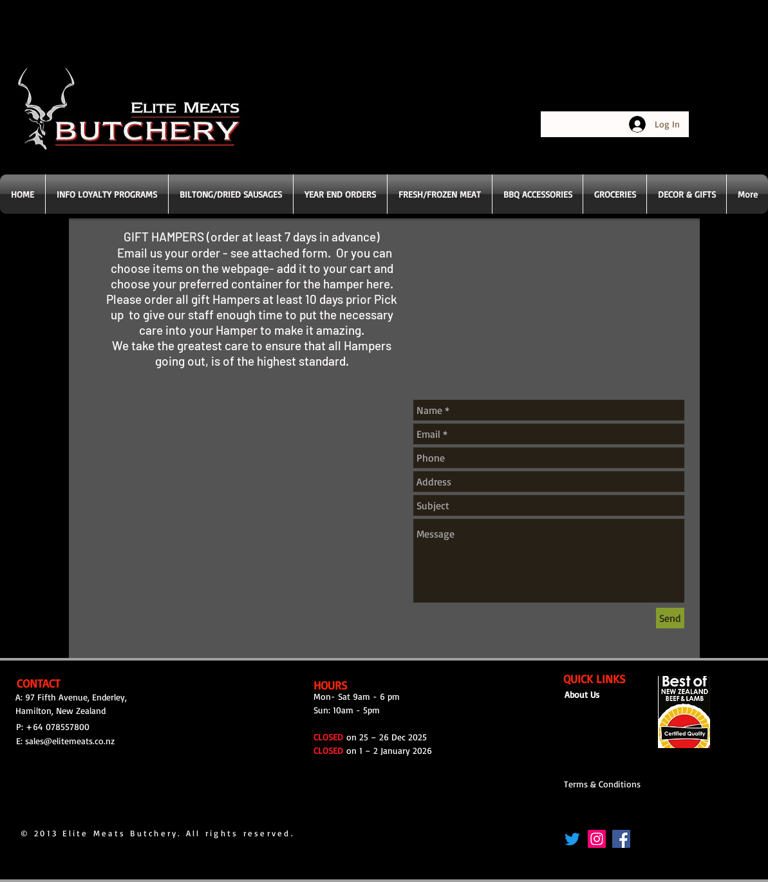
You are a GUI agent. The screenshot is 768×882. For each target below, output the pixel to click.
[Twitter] (572, 839)
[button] (440, 194)
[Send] (670, 618)
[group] (385, 631)
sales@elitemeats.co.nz (70, 740)
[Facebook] (621, 839)
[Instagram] (597, 839)
